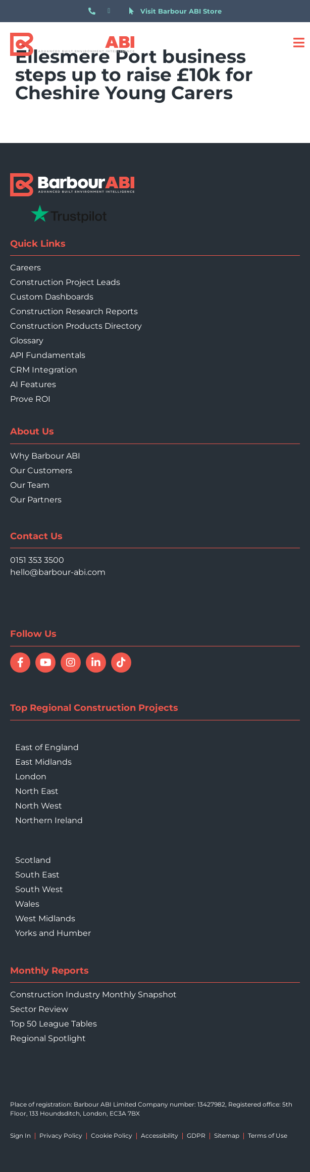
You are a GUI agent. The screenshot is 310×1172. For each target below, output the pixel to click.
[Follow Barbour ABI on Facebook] (20, 662)
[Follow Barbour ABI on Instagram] (71, 662)
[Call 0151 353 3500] (94, 11)
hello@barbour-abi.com (58, 572)
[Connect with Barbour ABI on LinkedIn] (96, 662)
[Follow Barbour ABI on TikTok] (121, 662)
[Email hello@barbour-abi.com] (113, 11)
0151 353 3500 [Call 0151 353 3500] (37, 560)
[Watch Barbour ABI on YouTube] (45, 662)
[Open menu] (298, 42)
